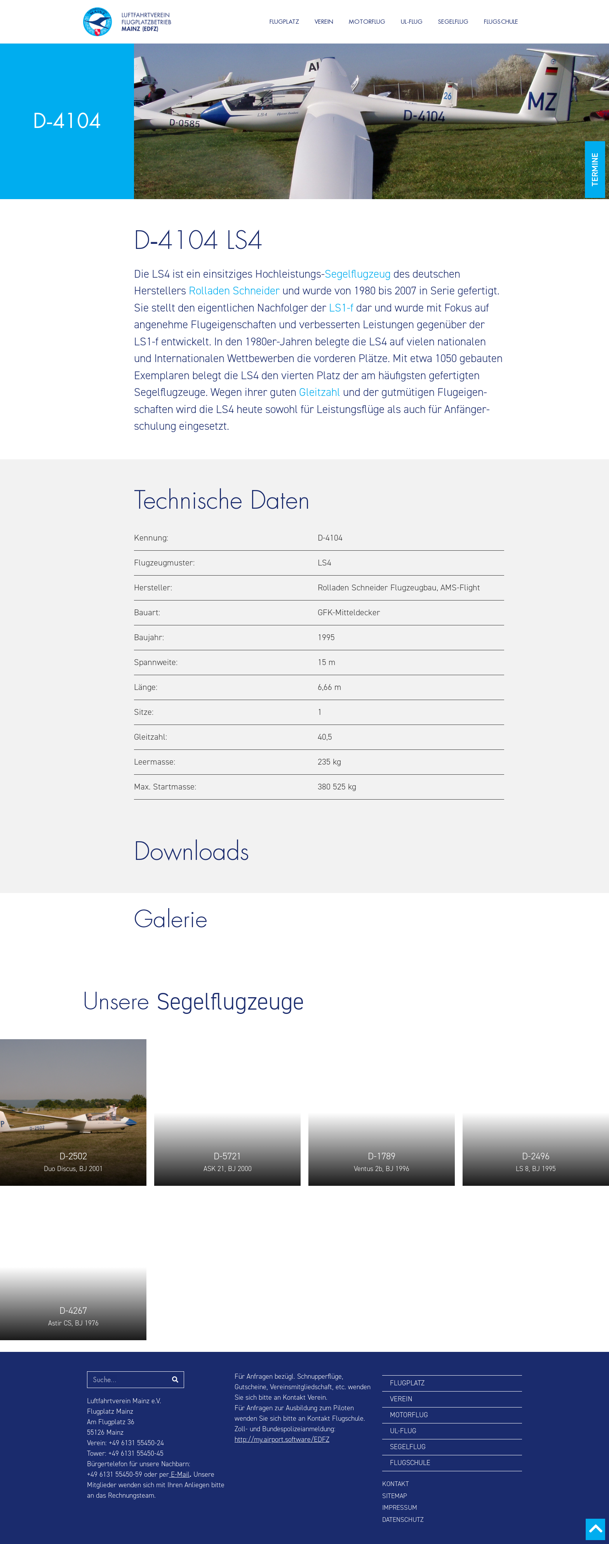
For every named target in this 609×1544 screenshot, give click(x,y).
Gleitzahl (319, 392)
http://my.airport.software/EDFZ (282, 1439)
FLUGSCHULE (501, 21)
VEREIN (324, 21)
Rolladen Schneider (234, 291)
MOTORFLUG (367, 21)
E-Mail (179, 1474)
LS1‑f (341, 308)
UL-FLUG (412, 21)
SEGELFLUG (453, 21)
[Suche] (175, 1380)
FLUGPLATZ (284, 21)
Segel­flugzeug (358, 274)
